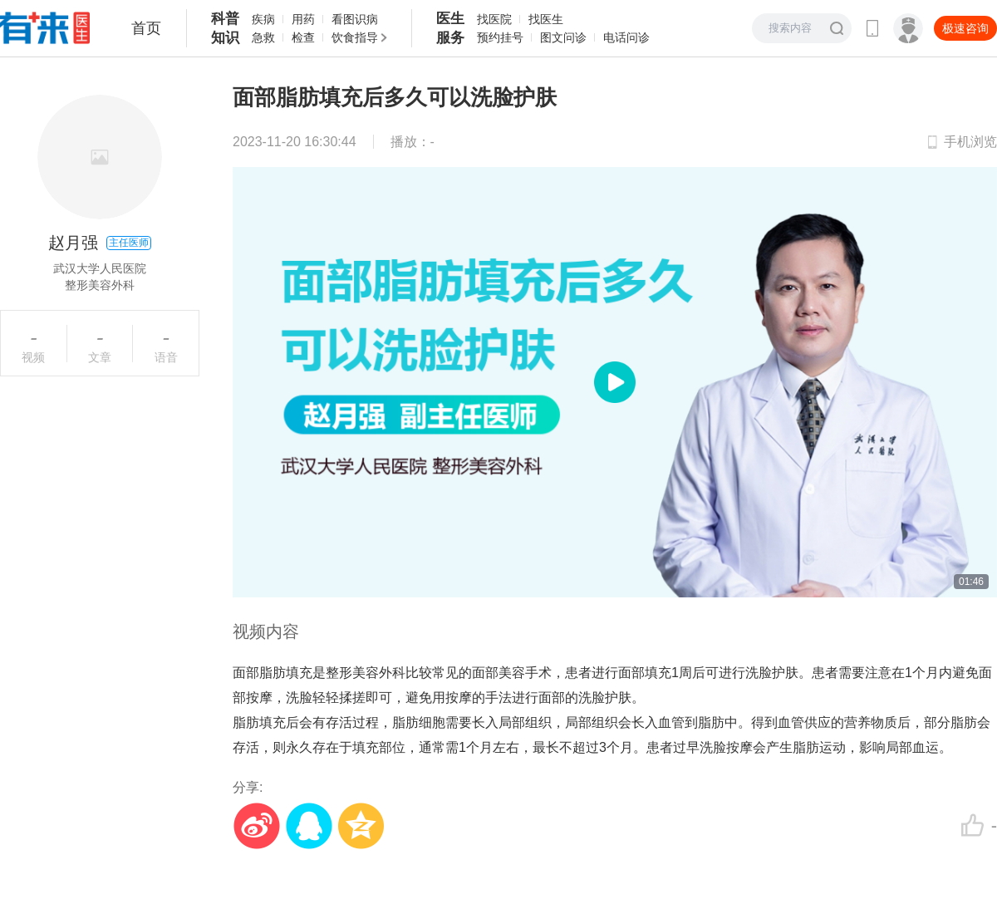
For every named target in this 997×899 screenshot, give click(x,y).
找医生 (545, 19)
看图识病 (355, 19)
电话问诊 (626, 37)
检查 (303, 37)
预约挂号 (500, 37)
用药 (303, 19)
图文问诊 (563, 37)
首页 (146, 28)
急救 (263, 37)
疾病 (263, 19)
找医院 (494, 19)
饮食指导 (355, 37)
